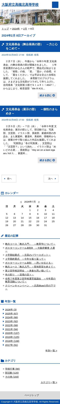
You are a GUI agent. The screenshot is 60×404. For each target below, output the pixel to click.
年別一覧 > (51, 350)
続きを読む (46, 95)
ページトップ (31, 395)
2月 (25, 28)
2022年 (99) (11, 325)
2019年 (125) (12, 337)
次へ (50, 178)
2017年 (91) (11, 345)
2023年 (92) (11, 321)
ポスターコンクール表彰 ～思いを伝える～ (29, 262)
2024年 (16, 28)
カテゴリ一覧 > (49, 382)
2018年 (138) (12, 341)
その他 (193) (12, 376)
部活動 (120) (12, 372)
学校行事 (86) (12, 368)
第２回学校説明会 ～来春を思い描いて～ (28, 270)
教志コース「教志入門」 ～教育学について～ (30, 244)
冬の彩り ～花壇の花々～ (19, 274)
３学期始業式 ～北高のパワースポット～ (28, 255)
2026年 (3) (11, 309)
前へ (9, 178)
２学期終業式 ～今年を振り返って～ (25, 259)
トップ (5, 28)
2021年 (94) (11, 329)
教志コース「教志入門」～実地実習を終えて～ (30, 266)
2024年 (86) (11, 317)
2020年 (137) (12, 333)
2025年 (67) (11, 313)
